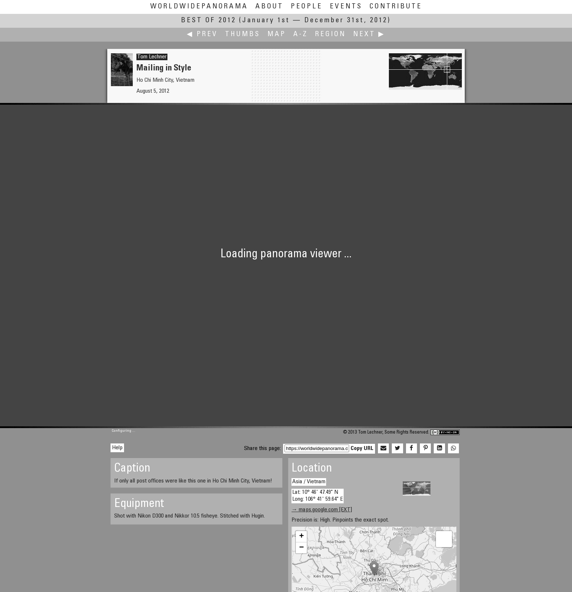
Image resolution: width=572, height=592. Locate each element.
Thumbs (242, 34)
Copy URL (362, 448)
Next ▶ (369, 34)
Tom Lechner (152, 57)
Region (330, 34)
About (269, 6)
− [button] (301, 547)
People (306, 6)
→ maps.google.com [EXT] (321, 510)
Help (117, 448)
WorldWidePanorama (199, 6)
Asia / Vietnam (308, 482)
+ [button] (301, 536)
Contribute (396, 6)
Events (346, 6)
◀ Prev (202, 34)
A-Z (300, 34)
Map (276, 34)
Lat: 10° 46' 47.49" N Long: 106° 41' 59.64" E (317, 495)
